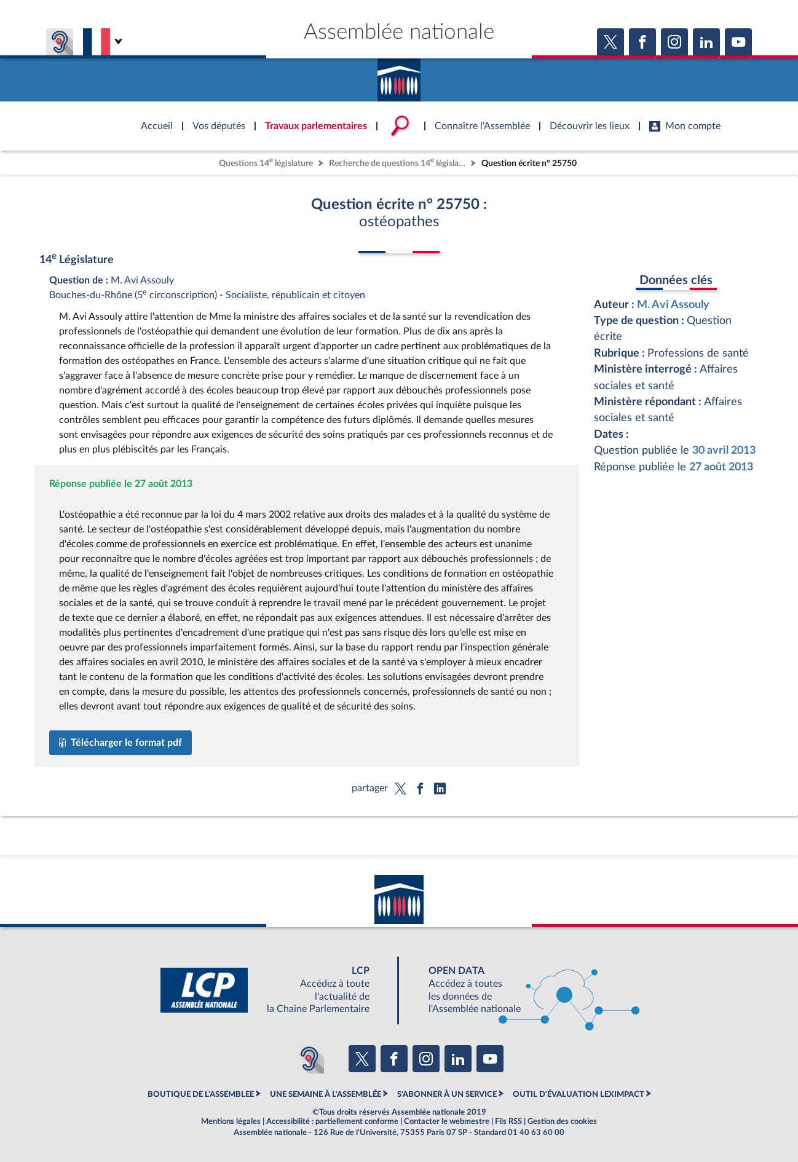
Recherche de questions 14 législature (398, 162)
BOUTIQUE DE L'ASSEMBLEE (201, 1094)
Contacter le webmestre (446, 1121)
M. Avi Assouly (673, 304)
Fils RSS (508, 1121)
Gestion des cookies (562, 1121)
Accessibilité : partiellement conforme (332, 1121)
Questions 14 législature (266, 162)
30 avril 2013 (724, 450)
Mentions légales (231, 1121)
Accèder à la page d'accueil (399, 75)
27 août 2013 (721, 467)
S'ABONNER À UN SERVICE (447, 1094)
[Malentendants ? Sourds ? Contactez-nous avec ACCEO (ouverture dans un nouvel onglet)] (309, 1058)
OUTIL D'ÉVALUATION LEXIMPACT (578, 1094)
